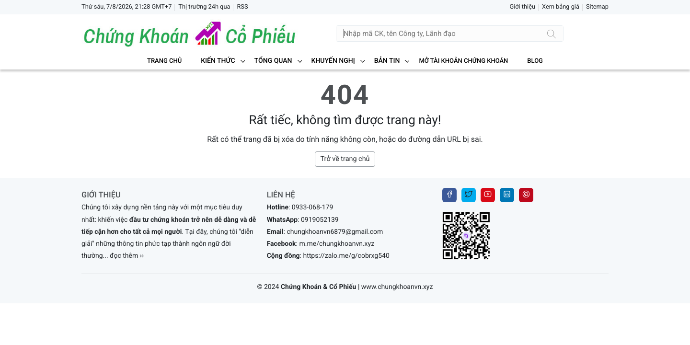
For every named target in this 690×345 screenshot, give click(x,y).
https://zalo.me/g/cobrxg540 (346, 256)
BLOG (535, 61)
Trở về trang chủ (344, 159)
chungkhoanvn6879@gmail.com (335, 232)
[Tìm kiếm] (551, 33)
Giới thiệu (522, 7)
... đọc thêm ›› (123, 256)
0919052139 (320, 220)
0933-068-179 (312, 207)
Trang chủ (164, 61)
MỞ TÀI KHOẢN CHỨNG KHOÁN (463, 61)
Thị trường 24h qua (204, 7)
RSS (242, 7)
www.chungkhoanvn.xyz (397, 287)
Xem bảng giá (560, 7)
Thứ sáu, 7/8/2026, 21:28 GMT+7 (126, 7)
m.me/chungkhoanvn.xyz (336, 244)
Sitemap (597, 7)
